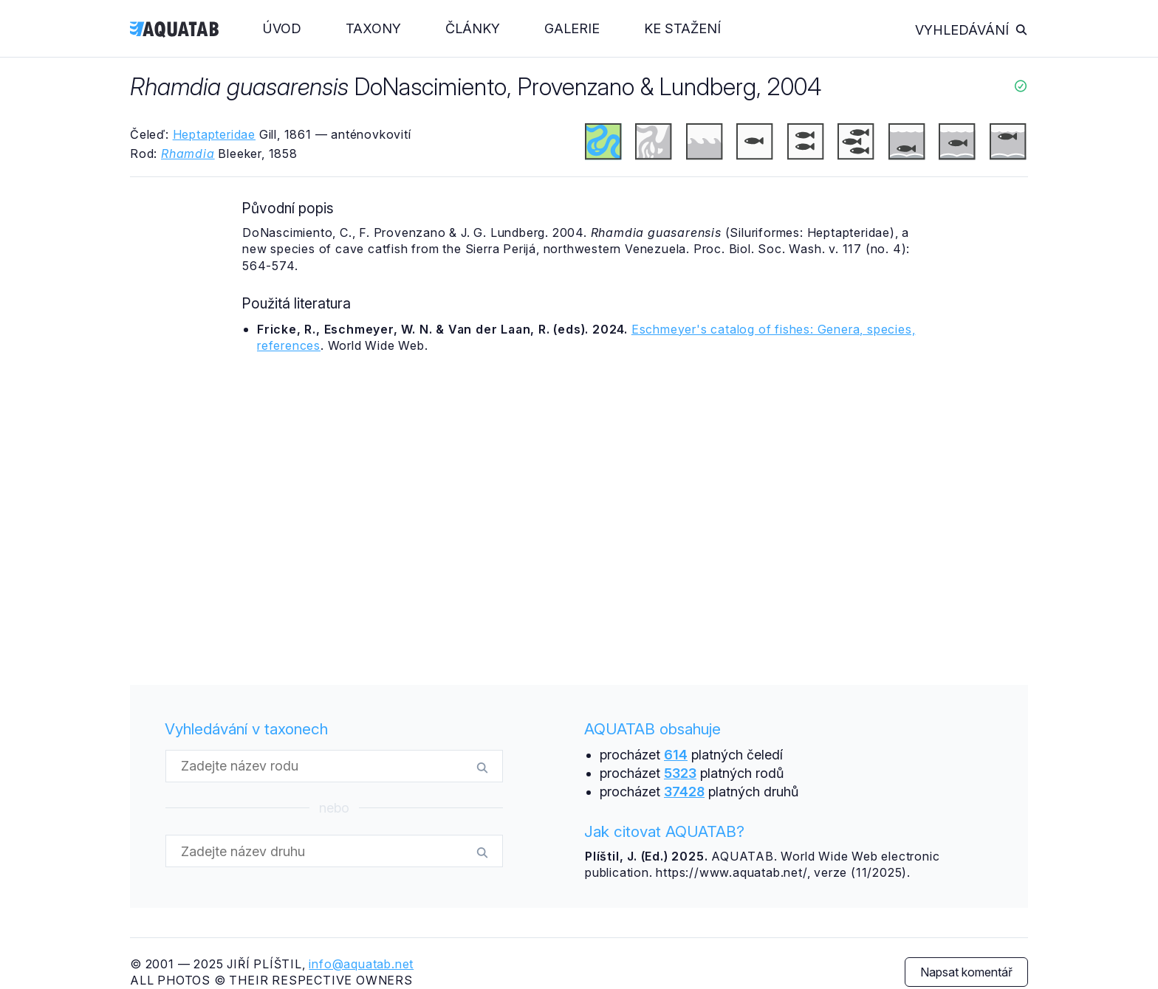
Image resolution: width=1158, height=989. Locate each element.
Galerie (572, 28)
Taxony (373, 28)
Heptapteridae (214, 134)
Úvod (282, 28)
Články (472, 28)
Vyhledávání (971, 30)
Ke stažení (682, 28)
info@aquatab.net (361, 964)
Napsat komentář (966, 972)
